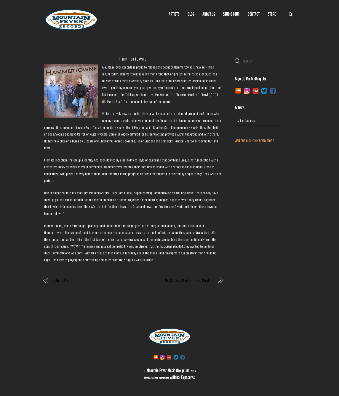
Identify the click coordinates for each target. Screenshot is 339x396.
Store (272, 14)
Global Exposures (183, 377)
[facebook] (272, 90)
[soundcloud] (238, 90)
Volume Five (61, 281)
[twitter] (264, 90)
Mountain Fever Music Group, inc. (168, 370)
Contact (254, 14)
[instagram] (246, 90)
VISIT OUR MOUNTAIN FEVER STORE (254, 140)
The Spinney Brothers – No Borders (189, 281)
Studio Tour (231, 14)
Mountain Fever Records (117, 67)
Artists (174, 14)
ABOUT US (208, 14)
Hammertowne (133, 59)
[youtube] (255, 90)
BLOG (191, 14)
